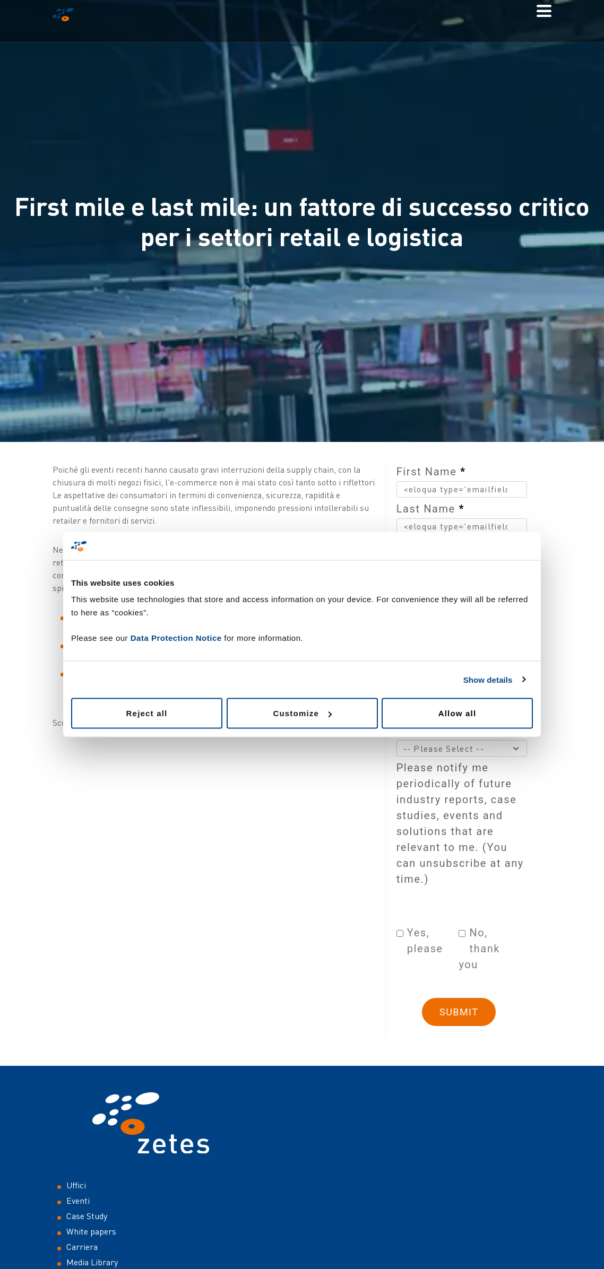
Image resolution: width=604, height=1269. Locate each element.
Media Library (92, 1262)
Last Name (430, 508)
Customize (302, 713)
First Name (431, 471)
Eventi (78, 1200)
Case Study (86, 1216)
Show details (488, 679)
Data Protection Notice (176, 637)
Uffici (76, 1185)
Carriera (82, 1246)
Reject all (147, 713)
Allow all (457, 713)
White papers (91, 1231)
